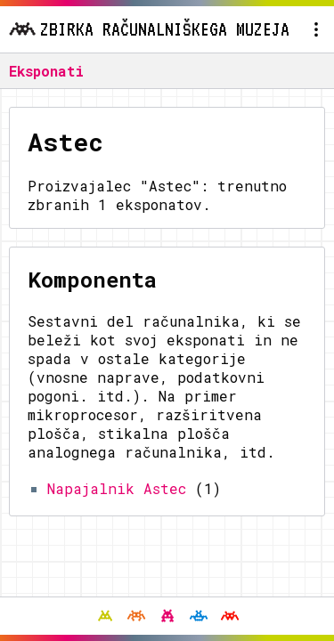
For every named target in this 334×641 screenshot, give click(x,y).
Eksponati (46, 70)
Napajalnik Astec (116, 488)
